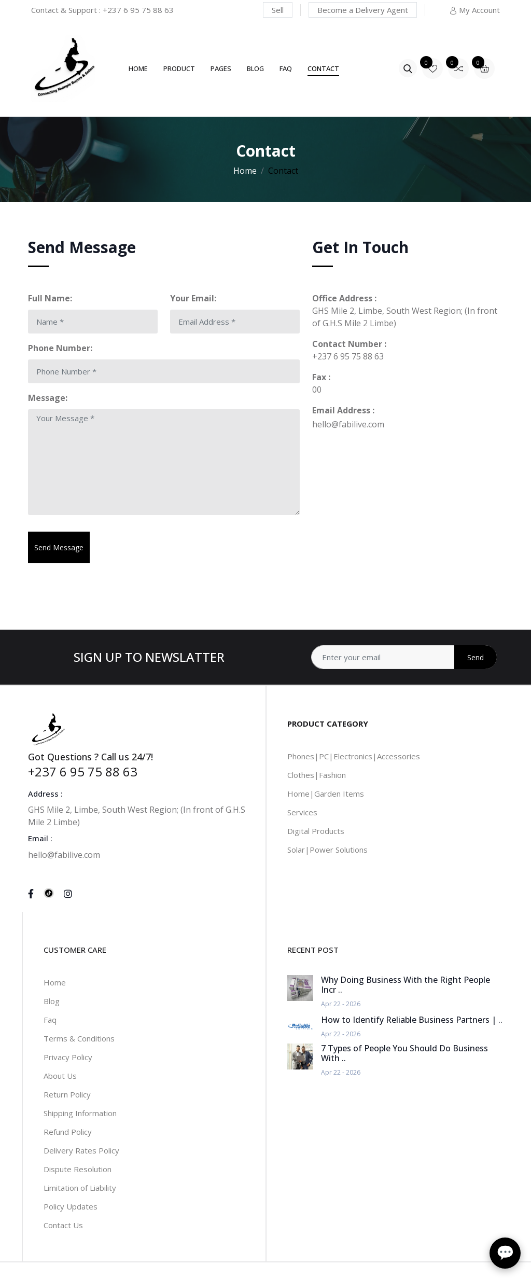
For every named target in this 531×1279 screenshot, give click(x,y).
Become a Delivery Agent (362, 10)
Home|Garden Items (325, 793)
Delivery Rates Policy (81, 1150)
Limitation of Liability (80, 1188)
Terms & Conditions (79, 1038)
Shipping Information (80, 1113)
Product (179, 68)
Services (302, 812)
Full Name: (50, 298)
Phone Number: (60, 348)
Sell (278, 10)
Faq (50, 1019)
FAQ (286, 68)
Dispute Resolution (77, 1169)
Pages (221, 68)
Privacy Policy (68, 1057)
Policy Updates (70, 1206)
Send (475, 657)
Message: (47, 398)
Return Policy (67, 1094)
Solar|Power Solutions (327, 849)
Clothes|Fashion (316, 775)
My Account (474, 10)
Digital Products (315, 831)
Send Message (58, 547)
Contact (323, 68)
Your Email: (193, 298)
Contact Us (63, 1225)
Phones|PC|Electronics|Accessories (353, 756)
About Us (60, 1076)
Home (138, 68)
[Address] (404, 657)
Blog (255, 68)
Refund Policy (68, 1132)
